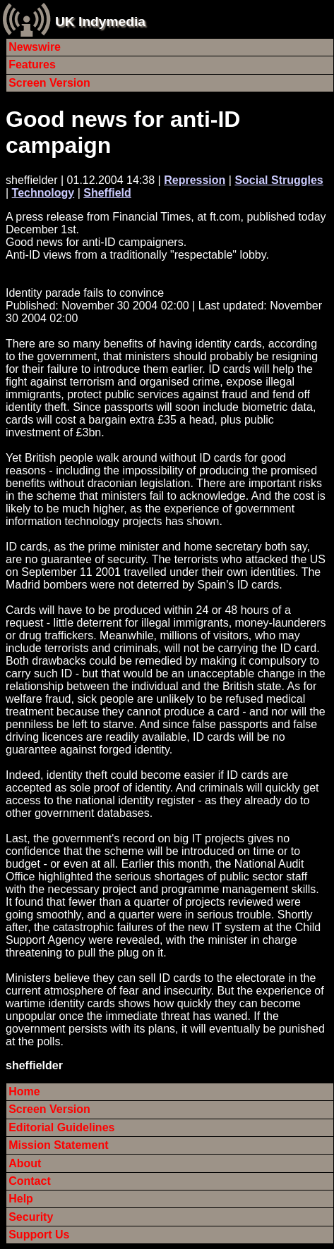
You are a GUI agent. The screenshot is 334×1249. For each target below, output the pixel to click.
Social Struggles (278, 180)
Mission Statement (58, 1145)
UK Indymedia (100, 21)
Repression (194, 180)
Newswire (34, 47)
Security (30, 1217)
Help (20, 1199)
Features (32, 64)
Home (24, 1091)
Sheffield (107, 193)
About (24, 1163)
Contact (29, 1181)
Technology (43, 193)
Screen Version (49, 83)
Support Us (38, 1235)
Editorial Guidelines (61, 1127)
